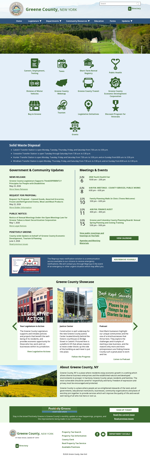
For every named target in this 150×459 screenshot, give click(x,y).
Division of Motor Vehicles (34, 86)
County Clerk (68, 439)
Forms (113, 21)
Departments (52, 21)
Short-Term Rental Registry (88, 66)
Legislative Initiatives (88, 107)
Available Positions (71, 447)
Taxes (61, 65)
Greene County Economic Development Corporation (115, 87)
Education (99, 21)
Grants (75, 128)
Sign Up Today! (124, 410)
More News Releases (18, 189)
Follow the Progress (81, 356)
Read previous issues (18, 244)
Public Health (115, 66)
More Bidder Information (20, 207)
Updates (126, 21)
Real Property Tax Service (74, 443)
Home (19, 21)
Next (133, 326)
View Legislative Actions (38, 351)
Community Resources (76, 21)
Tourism (61, 107)
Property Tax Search (71, 432)
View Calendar (124, 238)
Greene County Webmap (61, 86)
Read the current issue (124, 415)
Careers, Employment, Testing (34, 66)
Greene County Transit (88, 84)
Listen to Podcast (122, 359)
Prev (16, 326)
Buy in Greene (34, 107)
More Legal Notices (17, 226)
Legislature (33, 21)
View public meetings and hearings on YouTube (92, 234)
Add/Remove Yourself (125, 259)
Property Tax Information (74, 436)
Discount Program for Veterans (115, 109)
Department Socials (119, 434)
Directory (136, 8)
